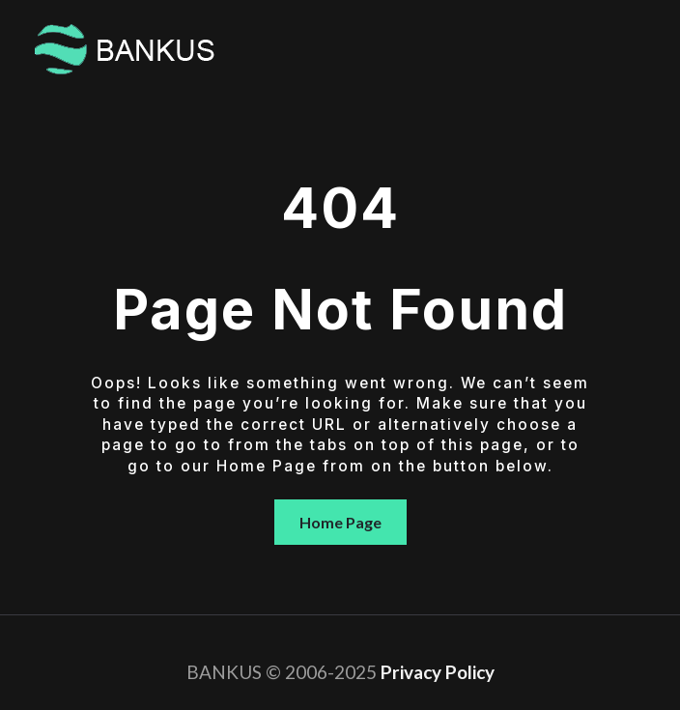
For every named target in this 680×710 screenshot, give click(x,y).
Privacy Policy (438, 672)
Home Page (340, 522)
